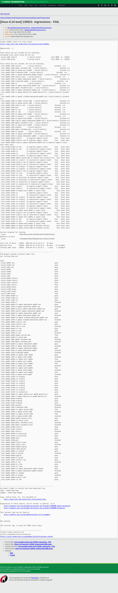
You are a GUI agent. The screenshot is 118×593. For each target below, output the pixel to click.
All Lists (6, 14)
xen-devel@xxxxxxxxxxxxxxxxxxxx (19, 28)
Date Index (36, 18)
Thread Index (45, 18)
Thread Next (28, 18)
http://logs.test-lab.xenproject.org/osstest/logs (25, 499)
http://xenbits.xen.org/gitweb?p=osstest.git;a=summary (27, 515)
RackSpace (35, 578)
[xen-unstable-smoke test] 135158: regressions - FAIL (32, 542)
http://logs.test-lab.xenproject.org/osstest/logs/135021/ (24, 44)
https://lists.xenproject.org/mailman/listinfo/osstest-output (26, 536)
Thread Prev (19, 18)
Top (2, 14)
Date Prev (4, 18)
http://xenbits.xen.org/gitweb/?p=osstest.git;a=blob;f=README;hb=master (34, 508)
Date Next (11, 18)
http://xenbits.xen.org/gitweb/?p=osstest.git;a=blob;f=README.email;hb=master (37, 506)
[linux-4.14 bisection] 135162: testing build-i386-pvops (33, 544)
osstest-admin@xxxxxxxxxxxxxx (41, 28)
